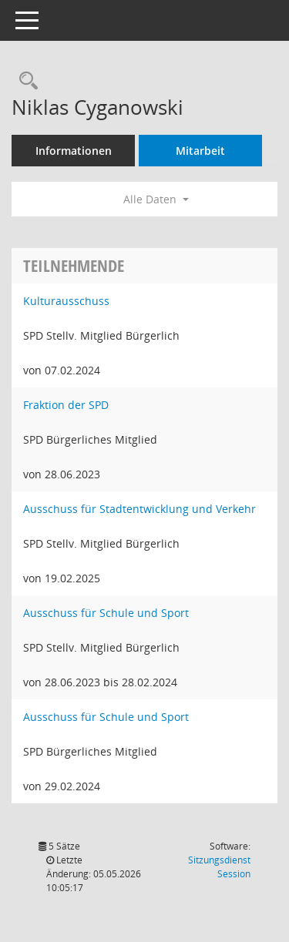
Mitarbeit (200, 150)
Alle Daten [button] (156, 199)
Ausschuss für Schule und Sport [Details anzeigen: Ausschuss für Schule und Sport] (106, 612)
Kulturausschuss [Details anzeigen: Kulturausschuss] (66, 300)
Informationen (73, 150)
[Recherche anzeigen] (25, 81)
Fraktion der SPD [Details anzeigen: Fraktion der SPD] (66, 404)
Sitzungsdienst (219, 866)
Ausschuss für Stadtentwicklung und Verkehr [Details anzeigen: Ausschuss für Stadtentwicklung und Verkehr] (139, 508)
